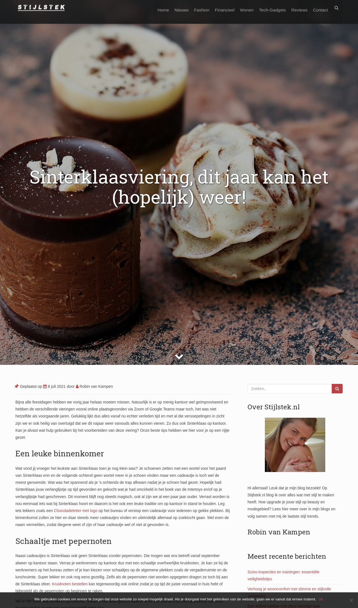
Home (153, 7)
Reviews (297, 7)
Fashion (194, 7)
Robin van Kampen (94, 386)
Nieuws (173, 7)
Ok (321, 599)
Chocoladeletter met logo (75, 510)
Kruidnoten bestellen (69, 584)
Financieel (219, 7)
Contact (319, 7)
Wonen (242, 7)
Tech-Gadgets (269, 7)
